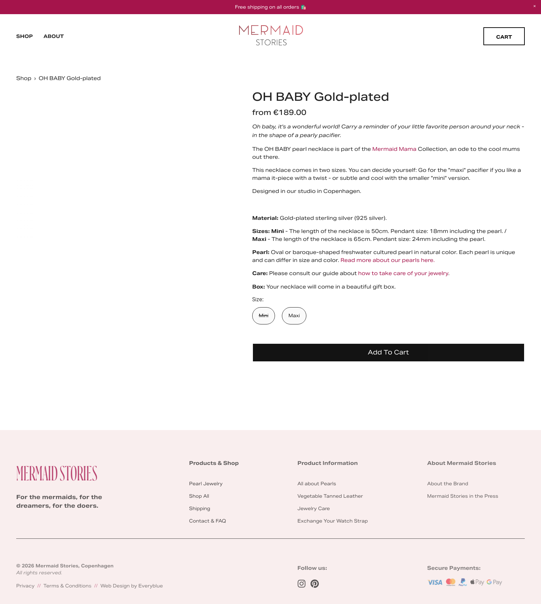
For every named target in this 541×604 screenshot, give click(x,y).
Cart (504, 37)
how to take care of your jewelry (403, 273)
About (53, 36)
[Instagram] (301, 583)
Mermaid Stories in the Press (462, 496)
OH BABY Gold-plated (70, 78)
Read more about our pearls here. (388, 260)
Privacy (25, 586)
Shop (24, 36)
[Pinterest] (315, 583)
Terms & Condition (66, 586)
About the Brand (447, 484)
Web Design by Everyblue (131, 586)
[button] (534, 6)
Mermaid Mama (394, 149)
